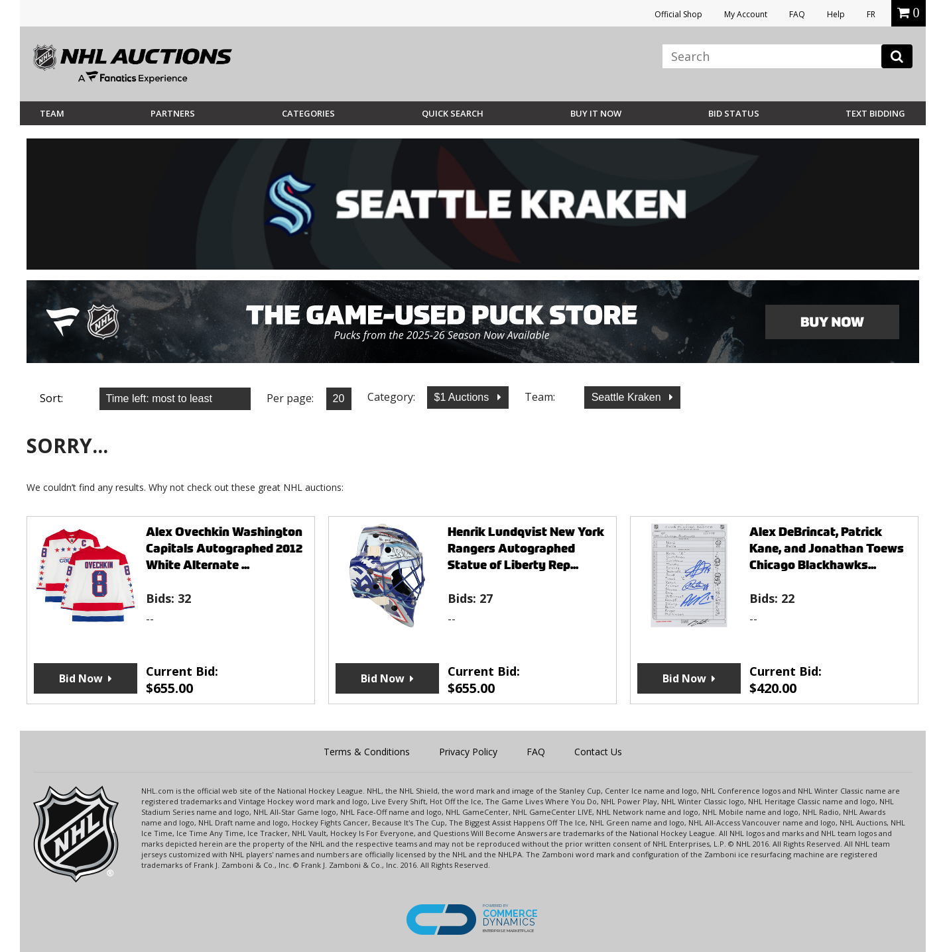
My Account (745, 14)
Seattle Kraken (628, 397)
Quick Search (452, 113)
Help (836, 14)
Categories (308, 113)
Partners (173, 113)
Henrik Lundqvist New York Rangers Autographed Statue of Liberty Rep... (526, 548)
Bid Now (81, 678)
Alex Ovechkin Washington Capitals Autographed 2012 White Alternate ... (224, 548)
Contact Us (598, 751)
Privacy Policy (468, 751)
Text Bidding (875, 113)
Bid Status (733, 113)
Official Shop (678, 14)
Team (52, 113)
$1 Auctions (463, 397)
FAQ (797, 14)
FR (871, 14)
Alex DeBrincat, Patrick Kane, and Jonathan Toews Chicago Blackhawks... (826, 548)
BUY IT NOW (595, 113)
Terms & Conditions (367, 751)
